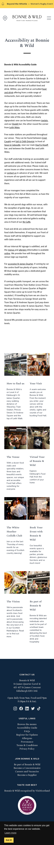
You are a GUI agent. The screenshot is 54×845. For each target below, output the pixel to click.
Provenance (27, 742)
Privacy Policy (27, 749)
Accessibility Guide (27, 728)
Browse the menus (27, 724)
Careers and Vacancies (27, 771)
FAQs (27, 731)
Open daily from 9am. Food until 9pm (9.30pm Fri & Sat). (27, 699)
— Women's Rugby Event (30, 4)
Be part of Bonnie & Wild (27, 764)
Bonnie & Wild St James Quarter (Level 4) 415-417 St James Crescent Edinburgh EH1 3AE (27, 686)
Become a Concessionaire (27, 768)
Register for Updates (27, 735)
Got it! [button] (9, 840)
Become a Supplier (27, 775)
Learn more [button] (10, 833)
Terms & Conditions (27, 745)
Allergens (27, 738)
